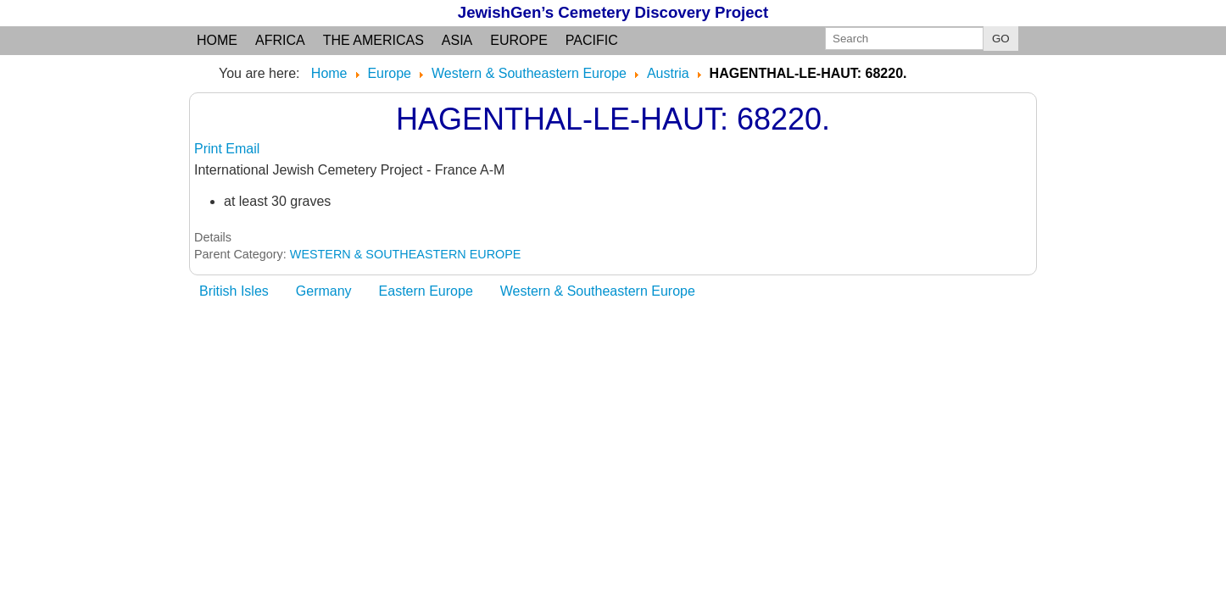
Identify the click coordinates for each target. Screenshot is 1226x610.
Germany (324, 291)
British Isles (234, 291)
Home (217, 40)
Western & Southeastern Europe (597, 291)
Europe (519, 40)
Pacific (592, 40)
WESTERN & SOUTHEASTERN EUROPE (405, 254)
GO (1001, 38)
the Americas (373, 40)
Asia (457, 40)
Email (242, 148)
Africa (280, 40)
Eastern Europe (426, 291)
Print (210, 148)
